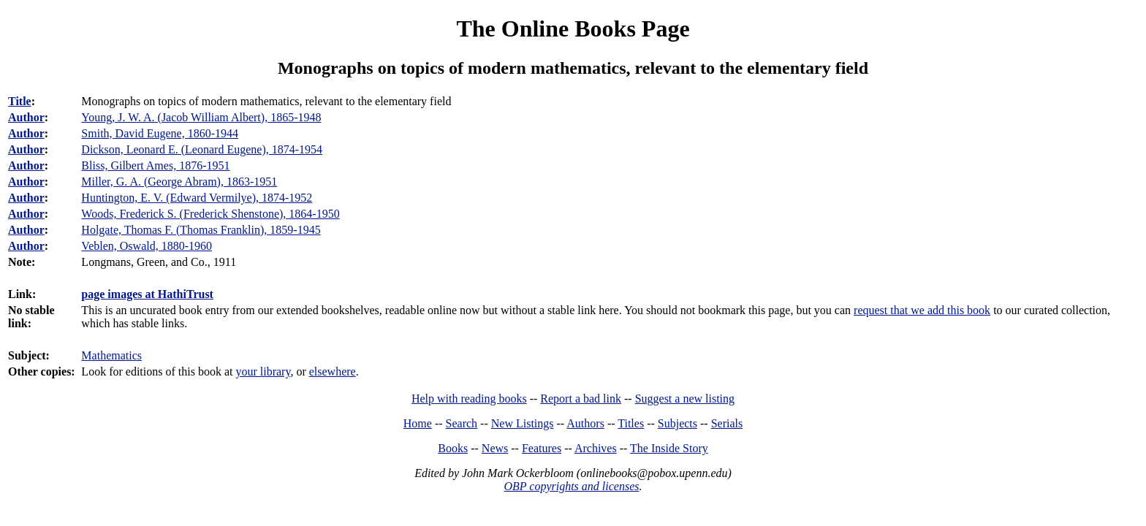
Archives (595, 448)
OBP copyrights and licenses (571, 486)
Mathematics (111, 355)
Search (462, 423)
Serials (727, 423)
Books (453, 448)
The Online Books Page (572, 28)
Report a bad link (580, 398)
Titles (631, 423)
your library (262, 371)
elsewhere (332, 371)
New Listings (522, 423)
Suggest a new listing (685, 398)
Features (541, 448)
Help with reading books (469, 398)
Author (26, 117)
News (495, 448)
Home (417, 423)
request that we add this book (922, 310)
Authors (585, 423)
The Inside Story (669, 448)
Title (19, 101)
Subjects (677, 423)
